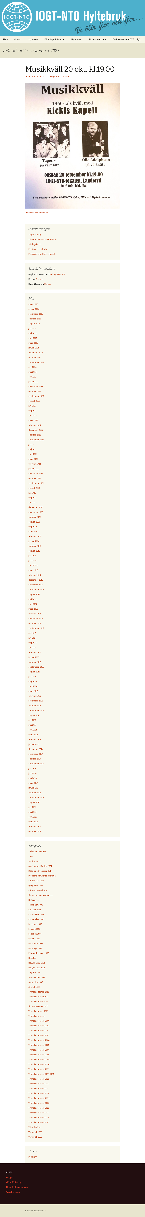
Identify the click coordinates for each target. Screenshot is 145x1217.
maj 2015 (32, 724)
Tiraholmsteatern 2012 (38, 1078)
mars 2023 (33, 420)
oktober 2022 (34, 434)
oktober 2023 (34, 391)
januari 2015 (33, 744)
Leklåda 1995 (34, 928)
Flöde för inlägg (13, 1182)
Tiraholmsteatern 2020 (38, 1103)
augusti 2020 (34, 521)
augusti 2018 (34, 594)
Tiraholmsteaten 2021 (38, 996)
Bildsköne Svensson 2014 (40, 870)
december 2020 (35, 507)
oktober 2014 (34, 758)
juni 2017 (32, 637)
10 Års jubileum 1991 (37, 851)
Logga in (10, 1177)
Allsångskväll (34, 244)
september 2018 (36, 589)
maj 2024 (32, 371)
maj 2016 (32, 681)
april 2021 (32, 502)
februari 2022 (34, 463)
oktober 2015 (34, 705)
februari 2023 (34, 425)
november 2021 (35, 473)
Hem (5, 39)
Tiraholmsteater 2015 (38, 1001)
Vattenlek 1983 (35, 1132)
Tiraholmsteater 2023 (38, 1011)
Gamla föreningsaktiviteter (41, 895)
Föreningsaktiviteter (54, 39)
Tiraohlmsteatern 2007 (38, 1122)
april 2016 (32, 686)
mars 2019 (33, 570)
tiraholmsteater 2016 (38, 1006)
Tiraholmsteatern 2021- (39, 1107)
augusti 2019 (34, 550)
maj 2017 (32, 642)
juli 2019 (32, 555)
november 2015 (35, 700)
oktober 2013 (34, 792)
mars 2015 (33, 734)
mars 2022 (33, 459)
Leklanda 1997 (35, 933)
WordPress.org (13, 1191)
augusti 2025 (34, 323)
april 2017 (32, 647)
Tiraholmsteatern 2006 (38, 1049)
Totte (67, 76)
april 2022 (32, 454)
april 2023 (32, 415)
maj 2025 (32, 333)
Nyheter (56, 76)
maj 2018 (32, 599)
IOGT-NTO (32, 1157)
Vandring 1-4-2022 (56, 274)
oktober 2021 (34, 478)
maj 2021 (32, 497)
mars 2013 (33, 821)
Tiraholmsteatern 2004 (38, 1040)
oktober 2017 (34, 623)
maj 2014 (32, 778)
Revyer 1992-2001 (36, 967)
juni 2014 (32, 773)
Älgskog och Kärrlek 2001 (40, 866)
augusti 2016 (34, 671)
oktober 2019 (34, 546)
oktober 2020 (34, 517)
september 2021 (36, 483)
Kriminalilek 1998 (36, 914)
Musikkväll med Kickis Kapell (41, 254)
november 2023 (35, 386)
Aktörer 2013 (34, 861)
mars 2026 (33, 304)
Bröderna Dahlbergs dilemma (42, 875)
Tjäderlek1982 (35, 1127)
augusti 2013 (34, 802)
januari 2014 (33, 787)
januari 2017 (33, 657)
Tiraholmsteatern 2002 (38, 1030)
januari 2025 (33, 347)
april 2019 (32, 565)
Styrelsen (33, 39)
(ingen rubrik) (34, 234)
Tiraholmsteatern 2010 (38, 1064)
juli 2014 (32, 768)
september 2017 (36, 628)
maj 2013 (32, 812)
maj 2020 (32, 526)
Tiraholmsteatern (97, 39)
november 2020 (35, 512)
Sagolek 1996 (34, 972)
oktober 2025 (34, 318)
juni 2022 (32, 444)
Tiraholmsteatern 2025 (123, 39)
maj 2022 (32, 449)
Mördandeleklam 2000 (38, 953)
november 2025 (35, 313)
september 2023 (36, 396)
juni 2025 (32, 328)
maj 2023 (32, 410)
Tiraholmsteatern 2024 (38, 1112)
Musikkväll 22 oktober (38, 249)
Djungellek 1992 (35, 885)
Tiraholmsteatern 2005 (38, 1045)
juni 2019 (32, 560)
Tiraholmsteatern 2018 (38, 1093)
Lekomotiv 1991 (35, 943)
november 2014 (35, 753)
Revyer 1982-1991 (36, 962)
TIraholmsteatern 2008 (38, 1054)
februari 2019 (34, 575)
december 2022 (35, 429)
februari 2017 (34, 652)
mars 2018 (33, 608)
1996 (30, 856)
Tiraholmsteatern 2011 (38, 1069)
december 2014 (35, 749)
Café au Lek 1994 (36, 880)
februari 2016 (34, 695)
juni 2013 (32, 807)
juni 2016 (32, 676)
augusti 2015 (34, 715)
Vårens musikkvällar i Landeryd (42, 239)
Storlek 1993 (34, 987)
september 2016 (36, 666)
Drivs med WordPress (35, 1210)
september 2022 (36, 439)
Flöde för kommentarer (17, 1187)
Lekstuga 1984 (35, 948)
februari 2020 (34, 536)
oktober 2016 (34, 662)
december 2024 (35, 352)
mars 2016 (33, 691)
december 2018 (35, 579)
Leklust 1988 (34, 938)
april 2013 (32, 816)
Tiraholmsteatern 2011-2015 (41, 1074)
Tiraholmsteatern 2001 (38, 1025)
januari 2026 (33, 309)
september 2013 (36, 797)
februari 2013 (34, 826)
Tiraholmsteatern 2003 (38, 1035)
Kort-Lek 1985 (34, 909)
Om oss (18, 39)
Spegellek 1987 (35, 982)
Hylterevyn (76, 39)
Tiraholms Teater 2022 (38, 991)
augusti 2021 (34, 488)
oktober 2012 (34, 831)
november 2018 (35, 584)
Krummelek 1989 (36, 919)
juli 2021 (32, 492)
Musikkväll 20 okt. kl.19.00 (70, 69)
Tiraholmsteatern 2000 (38, 1020)
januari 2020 (33, 541)
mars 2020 (33, 531)
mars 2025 (33, 342)
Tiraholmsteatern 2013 (38, 1083)
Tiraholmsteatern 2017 (38, 1088)
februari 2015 (34, 739)
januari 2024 (33, 381)
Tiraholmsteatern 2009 (38, 1059)
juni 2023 (32, 405)
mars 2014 (33, 782)
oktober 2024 (34, 357)
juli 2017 (32, 633)
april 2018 (32, 604)
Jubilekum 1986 (35, 904)
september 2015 (36, 710)
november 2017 (35, 618)
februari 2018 (34, 613)
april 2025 (32, 338)
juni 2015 (32, 720)
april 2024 (32, 376)
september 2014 (36, 763)
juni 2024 (32, 367)
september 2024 (36, 362)
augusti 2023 (34, 400)
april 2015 (32, 729)
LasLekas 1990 (35, 924)
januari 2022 (33, 468)
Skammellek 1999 (36, 977)
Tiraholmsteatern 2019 (38, 1098)
